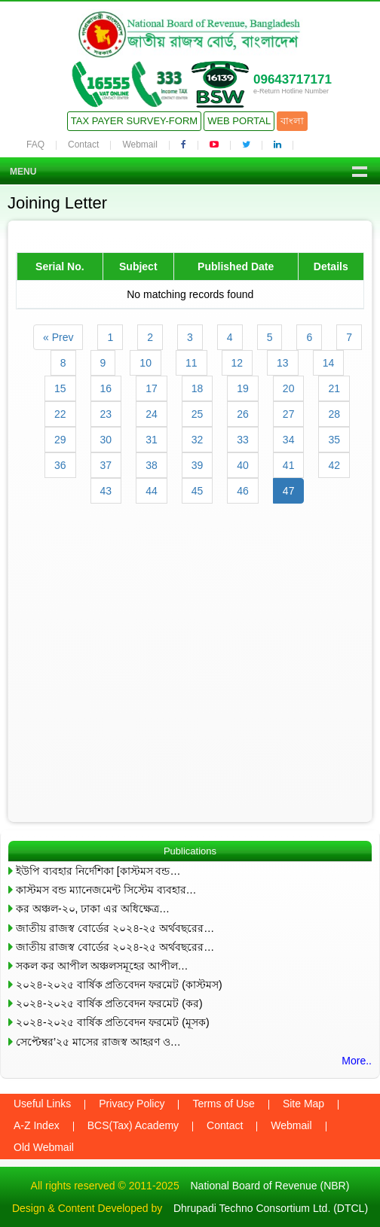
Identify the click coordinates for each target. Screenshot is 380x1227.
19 (243, 388)
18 (198, 388)
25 (198, 414)
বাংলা (292, 120)
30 (106, 440)
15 (60, 388)
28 (334, 414)
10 (145, 363)
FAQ (35, 144)
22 (60, 414)
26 (243, 414)
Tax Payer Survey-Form (134, 120)
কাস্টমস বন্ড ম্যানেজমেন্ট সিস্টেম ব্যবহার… (106, 890)
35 (334, 440)
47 (289, 491)
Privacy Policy (131, 1104)
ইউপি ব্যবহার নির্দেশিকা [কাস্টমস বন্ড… (98, 871)
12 (237, 363)
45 (198, 491)
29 (60, 440)
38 (152, 465)
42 (334, 465)
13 (283, 363)
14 (329, 363)
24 (152, 414)
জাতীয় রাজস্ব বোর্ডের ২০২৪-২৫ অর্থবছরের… (115, 928)
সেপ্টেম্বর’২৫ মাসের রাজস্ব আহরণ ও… (98, 1042)
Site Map (303, 1104)
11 (191, 363)
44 (152, 491)
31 (152, 440)
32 (198, 440)
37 (106, 465)
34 (289, 440)
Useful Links (42, 1104)
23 (106, 414)
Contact (83, 144)
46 (243, 491)
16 (106, 388)
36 (60, 465)
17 (152, 388)
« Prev (58, 337)
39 (198, 465)
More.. (357, 1061)
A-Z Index (37, 1125)
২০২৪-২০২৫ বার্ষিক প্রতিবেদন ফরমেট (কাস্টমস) (119, 985)
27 (289, 414)
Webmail (139, 144)
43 (106, 491)
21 (334, 388)
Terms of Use (223, 1104)
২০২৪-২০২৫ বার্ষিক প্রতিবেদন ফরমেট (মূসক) (113, 1022)
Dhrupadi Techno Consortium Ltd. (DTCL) (270, 1208)
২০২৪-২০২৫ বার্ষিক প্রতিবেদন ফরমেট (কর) (109, 1003)
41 (289, 465)
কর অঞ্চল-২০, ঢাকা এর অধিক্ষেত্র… (93, 909)
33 (243, 440)
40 (243, 465)
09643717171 (292, 79)
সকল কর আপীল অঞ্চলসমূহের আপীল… (102, 966)
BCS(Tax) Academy (133, 1125)
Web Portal (239, 120)
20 (289, 388)
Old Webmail (44, 1147)
